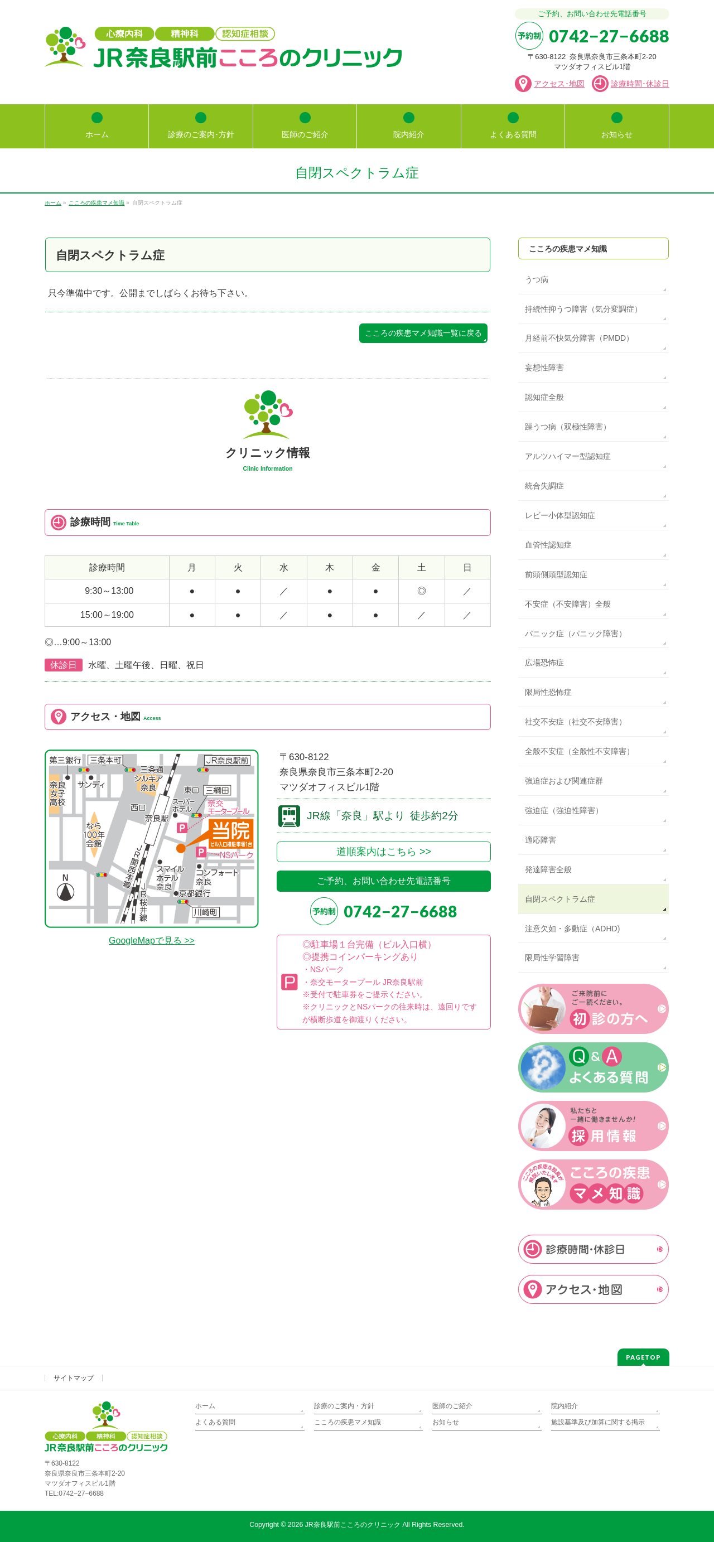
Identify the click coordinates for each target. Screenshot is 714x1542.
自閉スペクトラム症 (560, 899)
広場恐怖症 (544, 662)
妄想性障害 (544, 367)
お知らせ (445, 1422)
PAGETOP (643, 1357)
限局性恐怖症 (548, 692)
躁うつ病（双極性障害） (568, 426)
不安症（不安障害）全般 (568, 604)
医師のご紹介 (452, 1406)
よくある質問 (215, 1422)
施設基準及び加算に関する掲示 (598, 1422)
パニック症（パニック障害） (575, 633)
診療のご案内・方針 (344, 1406)
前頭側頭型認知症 (556, 574)
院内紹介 (564, 1406)
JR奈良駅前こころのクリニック (353, 1525)
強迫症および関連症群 (564, 780)
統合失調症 (544, 485)
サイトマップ (74, 1378)
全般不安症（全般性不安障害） (579, 751)
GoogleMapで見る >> (152, 940)
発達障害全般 (548, 869)
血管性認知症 (548, 544)
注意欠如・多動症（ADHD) (572, 928)
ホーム (205, 1406)
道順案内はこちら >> (383, 851)
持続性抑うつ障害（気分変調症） (583, 308)
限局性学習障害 (552, 957)
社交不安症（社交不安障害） (575, 721)
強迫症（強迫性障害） (564, 810)
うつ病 (536, 279)
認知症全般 (544, 397)
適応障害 (540, 839)
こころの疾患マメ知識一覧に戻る (423, 333)
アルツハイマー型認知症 (568, 456)
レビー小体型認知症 (560, 515)
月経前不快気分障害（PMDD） (579, 337)
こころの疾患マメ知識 (568, 248)
